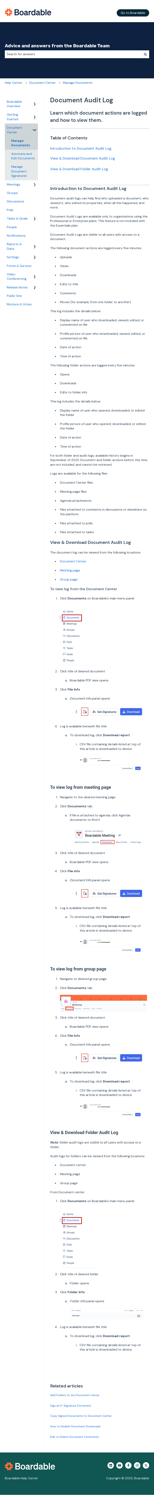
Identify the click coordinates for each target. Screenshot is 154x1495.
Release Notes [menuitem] (17, 287)
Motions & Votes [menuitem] (19, 304)
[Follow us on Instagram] (137, 1465)
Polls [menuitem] (10, 210)
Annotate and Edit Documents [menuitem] (23, 156)
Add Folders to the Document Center (75, 1395)
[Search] (145, 54)
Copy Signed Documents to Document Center (81, 1416)
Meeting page (70, 570)
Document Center (42, 83)
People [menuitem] (12, 227)
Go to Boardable (133, 13)
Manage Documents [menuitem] (20, 143)
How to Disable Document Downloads (75, 1426)
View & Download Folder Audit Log (79, 169)
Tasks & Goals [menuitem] (17, 218)
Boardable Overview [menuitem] (14, 104)
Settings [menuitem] (13, 257)
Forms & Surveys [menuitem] (19, 266)
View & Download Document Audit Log (82, 158)
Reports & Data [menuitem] (14, 246)
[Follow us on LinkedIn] (110, 1465)
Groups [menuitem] (12, 193)
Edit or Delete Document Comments (74, 1437)
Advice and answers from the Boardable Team (57, 46)
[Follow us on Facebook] (128, 1465)
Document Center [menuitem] (14, 129)
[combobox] (73, 54)
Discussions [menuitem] (15, 201)
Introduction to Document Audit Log (80, 148)
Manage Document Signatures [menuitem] (19, 171)
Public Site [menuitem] (14, 296)
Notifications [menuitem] (16, 235)
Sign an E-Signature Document (70, 1405)
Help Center (13, 83)
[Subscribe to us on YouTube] (119, 1465)
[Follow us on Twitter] (146, 1465)
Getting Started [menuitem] (12, 116)
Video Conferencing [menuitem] (16, 276)
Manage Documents (77, 83)
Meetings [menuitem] (13, 184)
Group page (69, 579)
